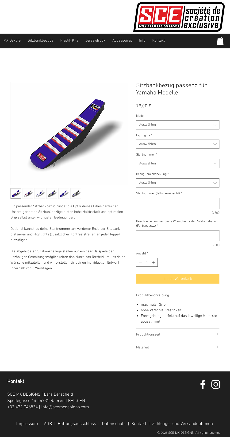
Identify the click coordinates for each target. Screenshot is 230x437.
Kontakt (138, 424)
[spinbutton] (147, 262)
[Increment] (154, 262)
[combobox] (177, 124)
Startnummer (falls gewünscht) (159, 193)
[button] (220, 41)
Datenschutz (114, 424)
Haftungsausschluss (77, 424)
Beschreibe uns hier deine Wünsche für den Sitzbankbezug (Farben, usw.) (176, 223)
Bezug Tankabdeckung (152, 174)
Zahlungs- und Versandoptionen (182, 424)
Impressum (27, 424)
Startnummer (146, 155)
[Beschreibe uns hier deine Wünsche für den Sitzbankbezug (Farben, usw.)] (177, 235)
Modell (142, 116)
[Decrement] (140, 262)
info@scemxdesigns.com (65, 407)
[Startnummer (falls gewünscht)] (177, 203)
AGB (48, 424)
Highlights (144, 135)
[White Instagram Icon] (216, 384)
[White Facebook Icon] (203, 384)
